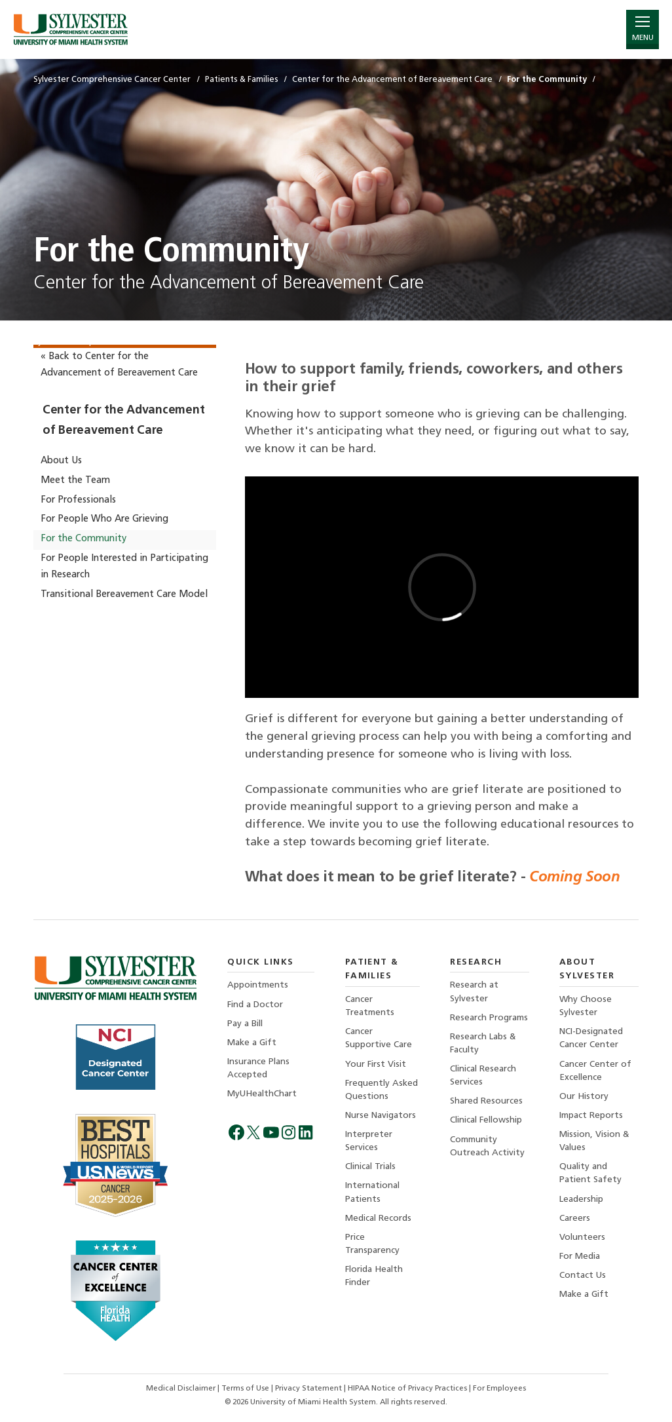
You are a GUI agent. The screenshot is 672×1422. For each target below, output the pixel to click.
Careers (574, 1218)
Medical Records (378, 1218)
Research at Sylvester (474, 992)
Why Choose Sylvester (585, 1006)
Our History (583, 1096)
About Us (61, 461)
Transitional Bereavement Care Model (124, 595)
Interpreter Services (368, 1141)
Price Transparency (372, 1244)
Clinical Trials (370, 1167)
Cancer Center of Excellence (595, 1071)
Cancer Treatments (369, 1006)
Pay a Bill (245, 1024)
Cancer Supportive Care (378, 1038)
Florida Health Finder (374, 1276)
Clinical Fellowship (486, 1120)
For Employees (499, 1389)
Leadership (581, 1199)
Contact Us (582, 1275)
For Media (579, 1256)
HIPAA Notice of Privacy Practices (408, 1389)
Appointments (257, 985)
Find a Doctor (255, 1005)
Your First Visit (375, 1064)
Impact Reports (591, 1115)
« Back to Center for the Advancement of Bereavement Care (119, 364)
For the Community (83, 539)
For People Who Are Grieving (104, 519)
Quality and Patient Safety (590, 1173)
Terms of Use (246, 1389)
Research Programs (489, 1018)
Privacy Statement (309, 1389)
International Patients (372, 1192)
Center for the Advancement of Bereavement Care (123, 420)
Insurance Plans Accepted (258, 1068)
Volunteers (582, 1237)
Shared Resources (486, 1101)
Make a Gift (251, 1043)
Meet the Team (75, 481)
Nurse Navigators (380, 1115)
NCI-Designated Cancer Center (591, 1038)
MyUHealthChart (262, 1094)
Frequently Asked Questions (381, 1090)
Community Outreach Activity (487, 1146)
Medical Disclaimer (181, 1389)
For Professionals (78, 500)
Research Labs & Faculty (483, 1043)
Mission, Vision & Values (594, 1141)
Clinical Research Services (483, 1075)
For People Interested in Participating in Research (124, 566)
